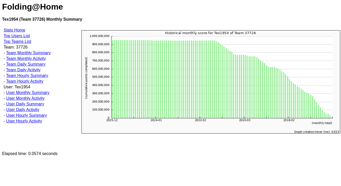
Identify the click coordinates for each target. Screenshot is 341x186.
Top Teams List (17, 41)
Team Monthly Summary (28, 53)
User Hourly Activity (24, 121)
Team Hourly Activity (24, 81)
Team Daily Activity (23, 70)
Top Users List (17, 36)
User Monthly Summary (27, 92)
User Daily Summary (25, 104)
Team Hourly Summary (27, 75)
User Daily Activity (22, 109)
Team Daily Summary (25, 64)
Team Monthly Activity (26, 58)
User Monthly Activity (25, 98)
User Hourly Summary (26, 115)
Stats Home (14, 30)
